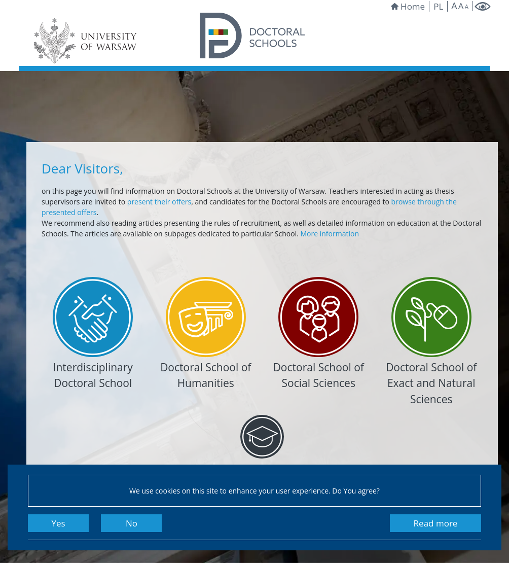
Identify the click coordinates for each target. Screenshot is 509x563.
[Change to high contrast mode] (482, 6)
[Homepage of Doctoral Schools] (252, 35)
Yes (58, 523)
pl (438, 6)
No (131, 523)
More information (329, 233)
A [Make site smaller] (466, 7)
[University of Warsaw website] (87, 40)
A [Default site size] (461, 6)
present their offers (159, 201)
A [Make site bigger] (454, 5)
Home (408, 6)
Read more (436, 523)
